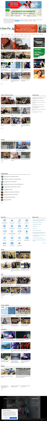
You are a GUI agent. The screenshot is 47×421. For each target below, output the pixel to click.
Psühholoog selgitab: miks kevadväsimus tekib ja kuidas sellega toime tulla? (5, 386)
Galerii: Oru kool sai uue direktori (5, 269)
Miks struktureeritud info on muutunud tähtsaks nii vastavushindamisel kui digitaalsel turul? (8, 340)
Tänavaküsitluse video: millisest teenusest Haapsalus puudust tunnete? (15, 81)
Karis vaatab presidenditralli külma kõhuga (22, 59)
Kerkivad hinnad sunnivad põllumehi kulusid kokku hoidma (10, 50)
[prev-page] (1, 83)
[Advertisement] (23, 89)
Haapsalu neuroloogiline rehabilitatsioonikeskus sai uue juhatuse (25, 70)
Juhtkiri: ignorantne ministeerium (25, 159)
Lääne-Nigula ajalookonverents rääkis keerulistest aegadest (22, 260)
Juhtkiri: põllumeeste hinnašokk (6, 149)
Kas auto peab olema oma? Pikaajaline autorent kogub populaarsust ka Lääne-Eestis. (15, 361)
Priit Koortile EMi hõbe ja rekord (25, 294)
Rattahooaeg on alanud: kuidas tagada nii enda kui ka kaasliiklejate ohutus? (14, 184)
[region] (9, 414)
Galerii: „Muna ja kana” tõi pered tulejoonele (8, 259)
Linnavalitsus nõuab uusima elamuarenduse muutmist (11, 194)
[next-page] (2, 83)
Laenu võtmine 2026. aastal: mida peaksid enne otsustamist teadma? (22, 340)
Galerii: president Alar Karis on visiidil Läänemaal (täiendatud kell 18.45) (25, 125)
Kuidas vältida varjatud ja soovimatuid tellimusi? (10, 181)
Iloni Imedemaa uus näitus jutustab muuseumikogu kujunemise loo (15, 70)
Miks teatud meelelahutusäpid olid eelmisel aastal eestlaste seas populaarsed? (25, 361)
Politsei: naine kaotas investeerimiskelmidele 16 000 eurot (5, 70)
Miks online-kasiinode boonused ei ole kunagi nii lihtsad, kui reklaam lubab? (15, 351)
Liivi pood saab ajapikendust (7, 199)
